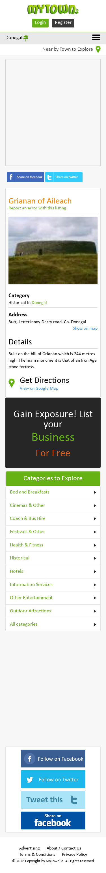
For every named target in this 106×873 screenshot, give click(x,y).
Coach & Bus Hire (28, 518)
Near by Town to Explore (71, 49)
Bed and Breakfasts (29, 492)
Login (40, 22)
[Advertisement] (53, 112)
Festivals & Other (27, 532)
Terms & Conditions (37, 854)
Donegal (13, 37)
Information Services (31, 584)
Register (63, 22)
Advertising (29, 848)
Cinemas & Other (27, 505)
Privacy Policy (74, 854)
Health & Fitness (26, 545)
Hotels (16, 571)
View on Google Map (39, 388)
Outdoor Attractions (30, 611)
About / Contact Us (64, 848)
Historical (19, 558)
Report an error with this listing (37, 208)
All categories (24, 624)
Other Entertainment (31, 597)
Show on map (85, 328)
